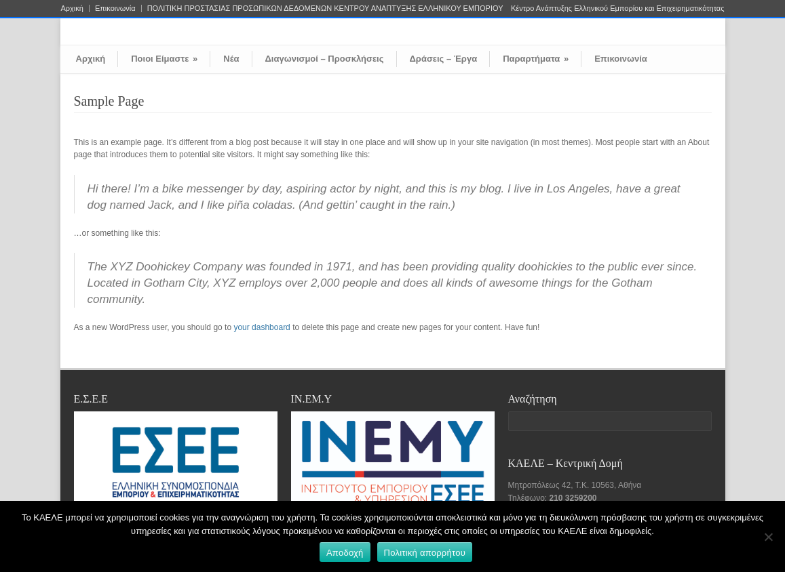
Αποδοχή (345, 553)
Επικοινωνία (115, 8)
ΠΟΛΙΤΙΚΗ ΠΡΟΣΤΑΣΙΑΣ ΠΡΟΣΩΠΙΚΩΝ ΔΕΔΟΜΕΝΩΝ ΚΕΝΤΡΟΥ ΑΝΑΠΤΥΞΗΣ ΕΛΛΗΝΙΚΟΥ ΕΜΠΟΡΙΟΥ (325, 8)
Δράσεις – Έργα (444, 59)
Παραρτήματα (536, 59)
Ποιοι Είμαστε (164, 59)
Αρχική (72, 8)
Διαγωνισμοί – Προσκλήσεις (324, 59)
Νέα (231, 59)
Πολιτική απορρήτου (424, 553)
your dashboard (261, 327)
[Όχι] (768, 537)
